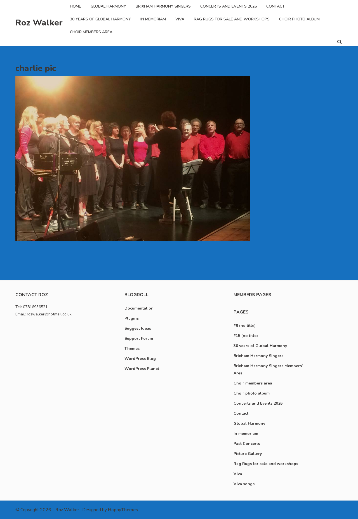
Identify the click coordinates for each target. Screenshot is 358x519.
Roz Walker (39, 23)
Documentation (139, 308)
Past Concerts (247, 443)
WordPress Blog (140, 358)
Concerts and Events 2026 (228, 6)
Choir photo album (299, 19)
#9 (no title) (245, 325)
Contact (275, 6)
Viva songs (244, 484)
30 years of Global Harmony (100, 19)
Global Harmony (108, 6)
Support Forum (138, 338)
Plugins (131, 318)
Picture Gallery (248, 453)
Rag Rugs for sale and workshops (232, 19)
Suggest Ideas (137, 328)
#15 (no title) (246, 335)
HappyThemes (123, 510)
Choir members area (91, 32)
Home (75, 6)
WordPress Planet (141, 368)
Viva (179, 19)
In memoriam (153, 19)
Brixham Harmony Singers (163, 6)
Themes (132, 348)
